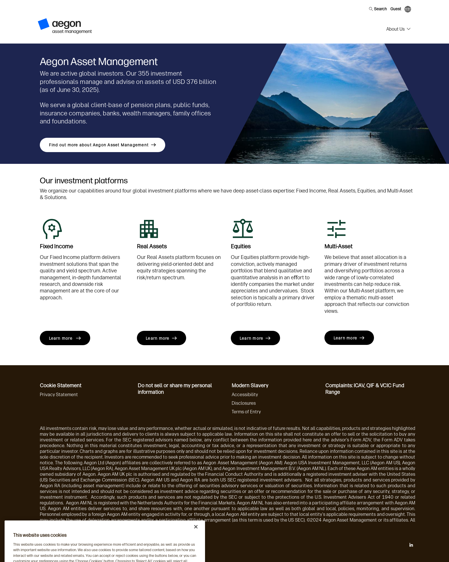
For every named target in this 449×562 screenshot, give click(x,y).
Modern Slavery (250, 385)
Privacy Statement (59, 394)
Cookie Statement (60, 385)
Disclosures (244, 403)
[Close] (196, 535)
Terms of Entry (246, 411)
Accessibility (245, 394)
